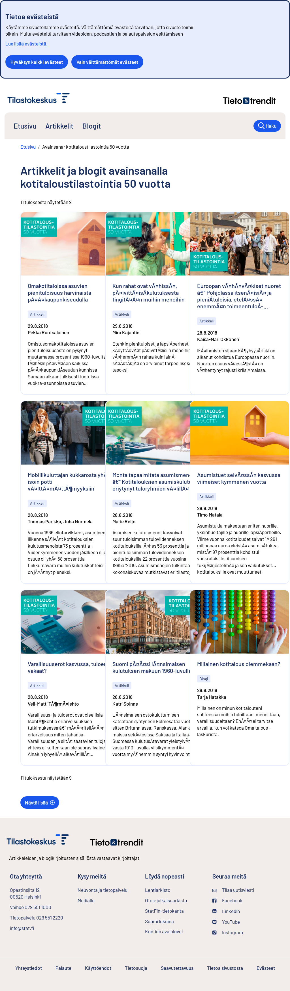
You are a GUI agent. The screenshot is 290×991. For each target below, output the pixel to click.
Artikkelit (59, 126)
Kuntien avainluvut (164, 931)
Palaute (63, 968)
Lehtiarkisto (172, 889)
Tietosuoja (136, 968)
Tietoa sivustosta (225, 968)
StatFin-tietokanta (174, 910)
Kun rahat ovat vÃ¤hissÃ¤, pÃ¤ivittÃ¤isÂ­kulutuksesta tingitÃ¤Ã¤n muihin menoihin (148, 292)
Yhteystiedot (28, 968)
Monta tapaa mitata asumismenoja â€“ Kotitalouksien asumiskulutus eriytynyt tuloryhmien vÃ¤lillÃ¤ (154, 481)
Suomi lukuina (159, 921)
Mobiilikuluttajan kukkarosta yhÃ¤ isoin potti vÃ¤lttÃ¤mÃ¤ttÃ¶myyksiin (69, 481)
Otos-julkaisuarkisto (174, 900)
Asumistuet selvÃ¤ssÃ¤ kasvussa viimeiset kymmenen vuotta (238, 478)
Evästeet (266, 968)
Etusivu (25, 126)
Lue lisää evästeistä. (26, 43)
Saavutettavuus (177, 968)
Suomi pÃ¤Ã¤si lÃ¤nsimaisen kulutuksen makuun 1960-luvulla (151, 667)
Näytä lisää (40, 802)
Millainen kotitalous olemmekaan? (238, 663)
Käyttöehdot (98, 968)
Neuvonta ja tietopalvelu (102, 890)
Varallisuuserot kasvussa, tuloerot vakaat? (69, 667)
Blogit (91, 126)
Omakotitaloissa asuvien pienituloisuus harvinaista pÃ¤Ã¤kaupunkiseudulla (59, 292)
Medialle (86, 900)
